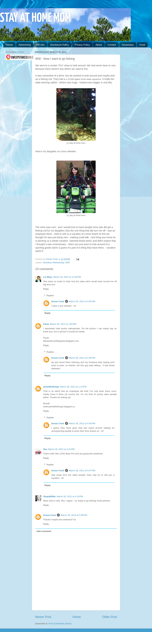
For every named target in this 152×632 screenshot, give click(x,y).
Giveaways (128, 44)
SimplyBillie (49, 496)
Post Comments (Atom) (60, 623)
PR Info (40, 44)
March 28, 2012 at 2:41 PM (61, 449)
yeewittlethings (51, 386)
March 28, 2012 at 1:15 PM (73, 386)
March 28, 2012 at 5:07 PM (82, 470)
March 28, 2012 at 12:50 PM (67, 277)
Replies (50, 295)
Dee (45, 449)
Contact (112, 44)
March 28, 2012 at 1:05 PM (63, 324)
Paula (46, 324)
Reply (46, 289)
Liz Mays (47, 277)
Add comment (43, 531)
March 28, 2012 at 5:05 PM (82, 301)
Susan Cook (52, 259)
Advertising (25, 44)
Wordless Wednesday (53, 262)
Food (142, 44)
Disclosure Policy (59, 44)
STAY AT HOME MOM (35, 18)
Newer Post (43, 617)
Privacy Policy (82, 44)
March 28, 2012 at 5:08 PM (74, 515)
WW (68, 262)
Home (9, 44)
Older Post (109, 617)
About (98, 44)
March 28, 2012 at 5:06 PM (82, 358)
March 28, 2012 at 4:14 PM (70, 496)
